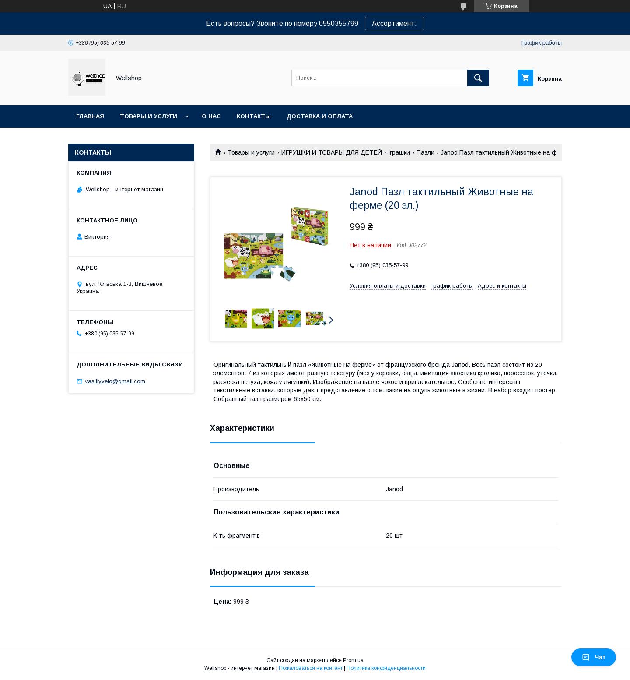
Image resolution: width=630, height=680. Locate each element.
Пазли (425, 152)
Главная (90, 116)
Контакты (254, 116)
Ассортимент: (394, 23)
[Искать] (478, 78)
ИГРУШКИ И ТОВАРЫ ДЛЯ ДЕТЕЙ (331, 152)
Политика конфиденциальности (386, 668)
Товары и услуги (148, 116)
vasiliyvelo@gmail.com (115, 381)
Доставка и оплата (320, 116)
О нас (211, 116)
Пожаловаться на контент (311, 668)
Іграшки (399, 152)
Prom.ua (353, 660)
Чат (594, 657)
